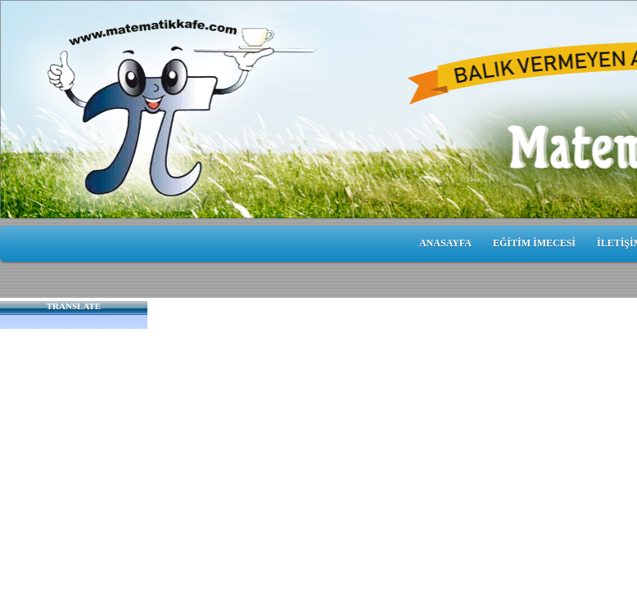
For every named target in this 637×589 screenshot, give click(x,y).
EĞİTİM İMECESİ (534, 243)
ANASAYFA (445, 243)
